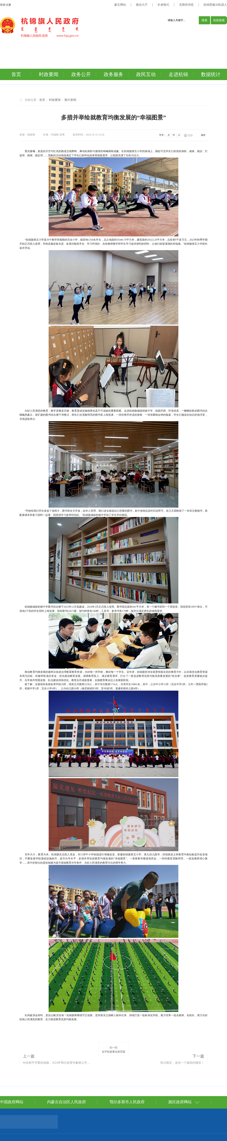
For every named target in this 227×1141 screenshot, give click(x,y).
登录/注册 (5, 4)
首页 (16, 74)
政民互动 (146, 74)
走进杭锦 (178, 74)
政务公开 (81, 74)
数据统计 (211, 74)
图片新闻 (70, 99)
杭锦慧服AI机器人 (215, 4)
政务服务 (113, 74)
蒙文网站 (120, 4)
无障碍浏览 (186, 4)
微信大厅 (142, 4)
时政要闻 (48, 74)
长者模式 (163, 4)
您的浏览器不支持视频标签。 (104, 52)
